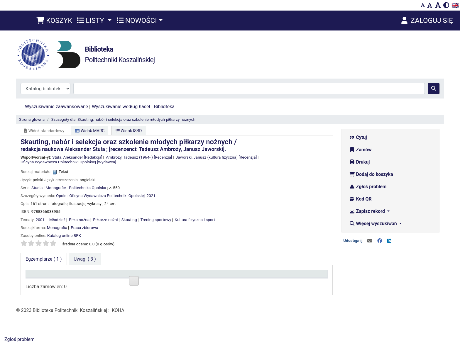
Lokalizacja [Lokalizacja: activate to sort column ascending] (100, 276)
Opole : (62, 195)
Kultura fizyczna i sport (195, 219)
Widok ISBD (129, 130)
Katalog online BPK (64, 235)
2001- (41, 219)
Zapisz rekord (367, 211)
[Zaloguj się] (426, 20)
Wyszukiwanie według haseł (121, 106)
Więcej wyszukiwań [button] (373, 223)
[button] (54, 20)
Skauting (129, 219)
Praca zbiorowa (84, 227)
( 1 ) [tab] (44, 259)
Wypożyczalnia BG (106, 290)
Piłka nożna (79, 219)
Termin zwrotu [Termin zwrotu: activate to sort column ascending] (284, 276)
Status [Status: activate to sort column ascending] (216, 276)
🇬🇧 (455, 5)
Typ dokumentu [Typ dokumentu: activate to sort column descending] (44, 276)
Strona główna (32, 119)
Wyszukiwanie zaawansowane (56, 106)
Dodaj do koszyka (371, 174)
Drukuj (359, 162)
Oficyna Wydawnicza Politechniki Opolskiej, (107, 195)
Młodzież (57, 219)
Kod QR (360, 199)
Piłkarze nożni (105, 219)
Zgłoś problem (368, 186)
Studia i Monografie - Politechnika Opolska (68, 187)
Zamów (360, 149)
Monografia (57, 227)
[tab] (85, 259)
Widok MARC (89, 130)
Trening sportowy (156, 219)
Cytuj (358, 137)
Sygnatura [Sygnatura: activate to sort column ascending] (159, 276)
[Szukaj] (433, 88)
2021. (151, 195)
